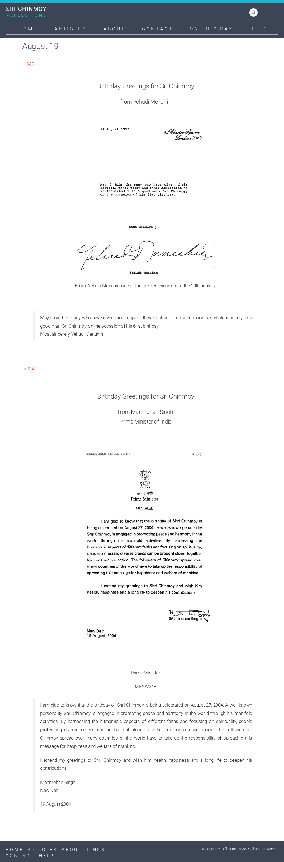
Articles (70, 29)
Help (258, 29)
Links (96, 849)
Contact (157, 29)
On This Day (211, 29)
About (114, 29)
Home (27, 29)
